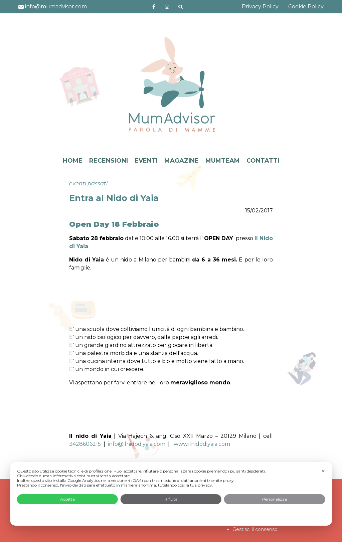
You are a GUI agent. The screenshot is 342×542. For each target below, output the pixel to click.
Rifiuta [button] (170, 499)
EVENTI (146, 160)
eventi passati (88, 183)
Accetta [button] (67, 499)
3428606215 (85, 444)
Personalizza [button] (274, 499)
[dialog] (171, 494)
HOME (72, 160)
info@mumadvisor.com (52, 6)
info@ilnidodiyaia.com (136, 444)
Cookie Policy (306, 6)
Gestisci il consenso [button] (255, 529)
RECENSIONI (108, 160)
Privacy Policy (260, 6)
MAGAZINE (181, 160)
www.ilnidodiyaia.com (202, 444)
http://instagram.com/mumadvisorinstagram (167, 6)
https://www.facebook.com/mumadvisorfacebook (153, 6)
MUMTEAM (222, 160)
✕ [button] (323, 471)
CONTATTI (262, 160)
